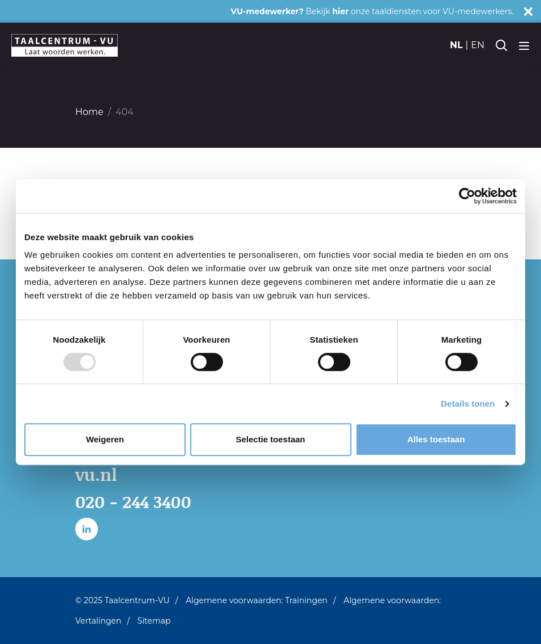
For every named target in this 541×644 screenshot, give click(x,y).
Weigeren (105, 439)
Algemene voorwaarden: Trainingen (257, 600)
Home (89, 111)
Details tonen (468, 403)
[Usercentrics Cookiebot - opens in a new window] (467, 195)
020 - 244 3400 (133, 501)
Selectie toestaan (271, 439)
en (477, 45)
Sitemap (154, 621)
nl (456, 45)
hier (340, 11)
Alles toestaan (436, 439)
